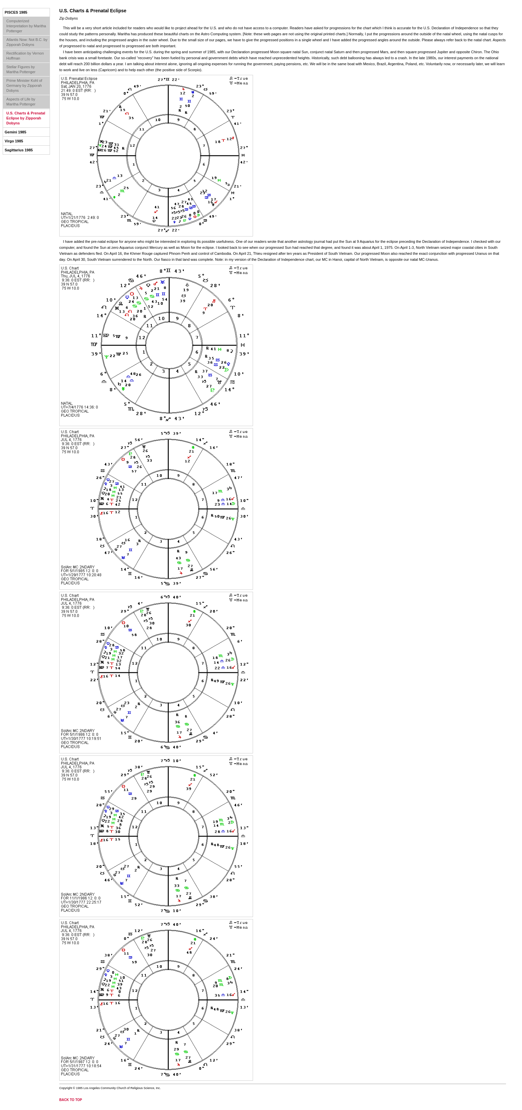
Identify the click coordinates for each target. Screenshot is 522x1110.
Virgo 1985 (14, 141)
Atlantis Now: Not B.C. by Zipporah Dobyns (27, 42)
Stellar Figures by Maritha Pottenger (20, 69)
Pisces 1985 (16, 12)
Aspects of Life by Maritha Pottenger (20, 101)
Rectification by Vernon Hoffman (25, 55)
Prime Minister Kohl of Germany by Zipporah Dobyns (24, 85)
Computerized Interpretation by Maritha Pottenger (26, 26)
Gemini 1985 (15, 132)
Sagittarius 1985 (19, 150)
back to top (70, 1100)
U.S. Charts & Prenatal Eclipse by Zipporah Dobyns (25, 118)
